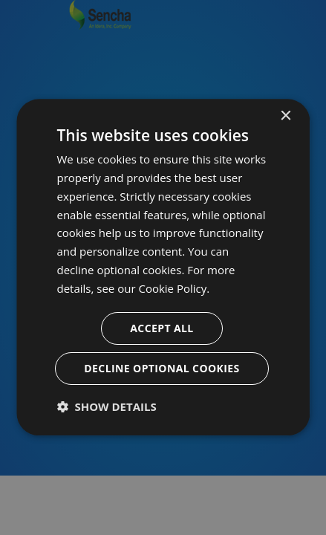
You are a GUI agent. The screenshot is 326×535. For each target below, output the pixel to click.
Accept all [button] (162, 329)
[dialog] (163, 267)
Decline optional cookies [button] (162, 369)
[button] (107, 407)
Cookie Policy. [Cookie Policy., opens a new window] (174, 288)
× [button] (285, 116)
